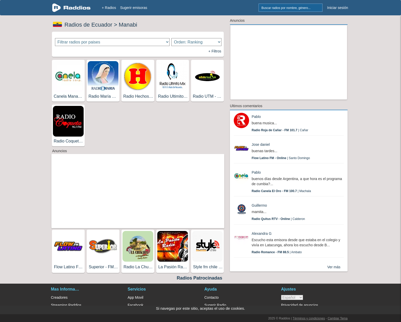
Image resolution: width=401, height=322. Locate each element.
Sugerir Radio (215, 305)
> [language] (292, 297)
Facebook (135, 305)
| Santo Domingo (281, 158)
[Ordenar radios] (196, 42)
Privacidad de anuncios (299, 305)
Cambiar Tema (338, 318)
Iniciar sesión (337, 8)
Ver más (333, 267)
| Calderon (278, 219)
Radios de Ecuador (88, 24)
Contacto (211, 297)
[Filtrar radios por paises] (112, 42)
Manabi (128, 24)
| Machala (281, 191)
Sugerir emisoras (133, 8)
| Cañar (280, 130)
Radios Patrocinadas (199, 278)
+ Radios (109, 8)
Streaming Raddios (66, 305)
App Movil (135, 297)
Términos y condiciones (309, 318)
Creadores (59, 297)
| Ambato (277, 252)
